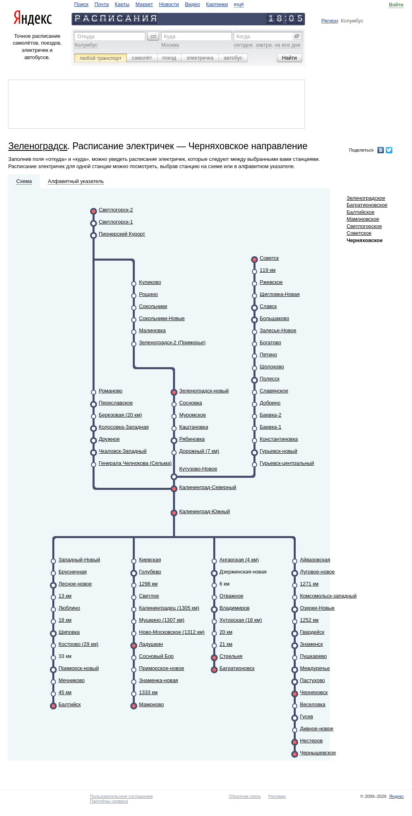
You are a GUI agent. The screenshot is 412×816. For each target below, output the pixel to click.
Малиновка (152, 330)
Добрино (270, 403)
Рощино (148, 294)
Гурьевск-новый (278, 451)
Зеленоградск (37, 146)
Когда (243, 36)
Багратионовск (236, 668)
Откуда (86, 36)
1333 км (148, 692)
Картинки (217, 4)
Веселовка (312, 704)
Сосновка (190, 403)
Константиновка (279, 439)
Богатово (270, 342)
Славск (268, 306)
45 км (64, 692)
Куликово (150, 282)
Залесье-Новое (278, 330)
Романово (110, 391)
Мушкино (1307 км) (161, 620)
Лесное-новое (75, 584)
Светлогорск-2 (116, 210)
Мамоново (151, 704)
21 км (225, 644)
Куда (169, 36)
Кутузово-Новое (198, 469)
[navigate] (159, 4)
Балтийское (360, 212)
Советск (269, 258)
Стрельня (230, 656)
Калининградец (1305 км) (169, 608)
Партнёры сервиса (109, 801)
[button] (153, 36)
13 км (64, 596)
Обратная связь (245, 796)
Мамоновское (362, 219)
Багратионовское (366, 205)
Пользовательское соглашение (121, 796)
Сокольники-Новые (162, 318)
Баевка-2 (270, 415)
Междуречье (315, 668)
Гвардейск (312, 632)
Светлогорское (364, 226)
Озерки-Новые (317, 608)
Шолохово (272, 367)
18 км (64, 620)
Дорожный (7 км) (199, 451)
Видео (192, 4)
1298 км (148, 584)
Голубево (150, 572)
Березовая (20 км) (120, 415)
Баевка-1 (270, 427)
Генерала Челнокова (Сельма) (135, 463)
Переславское (116, 403)
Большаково (274, 318)
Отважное (231, 596)
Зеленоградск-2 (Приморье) (172, 342)
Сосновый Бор (156, 656)
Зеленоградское (365, 198)
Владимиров (234, 608)
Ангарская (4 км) (239, 560)
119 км (267, 270)
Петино (268, 354)
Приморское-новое (161, 668)
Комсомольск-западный (328, 596)
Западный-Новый (79, 560)
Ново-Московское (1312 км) (171, 632)
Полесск (269, 379)
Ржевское (271, 282)
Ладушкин (151, 644)
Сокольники (153, 306)
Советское (358, 233)
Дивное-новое (316, 729)
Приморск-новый (78, 668)
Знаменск (311, 644)
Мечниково (71, 680)
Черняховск (314, 692)
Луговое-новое (317, 572)
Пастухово (312, 680)
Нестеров (311, 741)
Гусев (306, 716)
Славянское (274, 391)
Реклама (277, 796)
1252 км (309, 620)
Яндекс (396, 796)
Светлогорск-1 (116, 222)
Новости (169, 4)
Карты (122, 4)
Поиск (81, 4)
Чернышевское (318, 753)
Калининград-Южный (204, 511)
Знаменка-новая (158, 680)
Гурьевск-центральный (287, 463)
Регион (329, 21)
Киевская (150, 560)
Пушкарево (313, 656)
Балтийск (69, 704)
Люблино (69, 608)
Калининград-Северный (207, 487)
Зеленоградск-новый (204, 391)
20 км (225, 632)
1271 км (309, 584)
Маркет (144, 4)
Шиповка (69, 632)
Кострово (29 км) (78, 644)
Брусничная (72, 572)
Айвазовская (315, 560)
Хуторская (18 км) (240, 620)
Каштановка (193, 427)
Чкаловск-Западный (122, 451)
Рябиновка (192, 439)
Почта (102, 4)
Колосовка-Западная (123, 427)
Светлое (149, 596)
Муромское (192, 415)
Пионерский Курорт (122, 234)
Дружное (109, 439)
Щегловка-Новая (279, 294)
